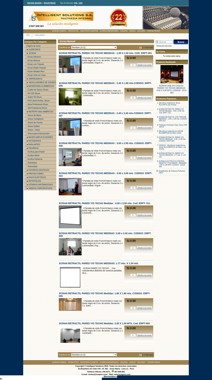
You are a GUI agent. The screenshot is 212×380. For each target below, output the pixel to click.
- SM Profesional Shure (36, 108)
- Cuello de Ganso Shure (37, 90)
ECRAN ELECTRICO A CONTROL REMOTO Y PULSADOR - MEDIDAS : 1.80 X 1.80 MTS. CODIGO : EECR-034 (173, 164)
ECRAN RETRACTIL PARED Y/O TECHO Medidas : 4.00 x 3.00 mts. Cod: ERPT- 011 (172, 111)
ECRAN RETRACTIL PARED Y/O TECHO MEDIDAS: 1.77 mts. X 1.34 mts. (172, 155)
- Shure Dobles (33, 126)
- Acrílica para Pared (35, 152)
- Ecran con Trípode (35, 64)
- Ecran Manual (39, 35)
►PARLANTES (33, 144)
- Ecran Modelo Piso (35, 71)
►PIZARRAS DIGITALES (37, 170)
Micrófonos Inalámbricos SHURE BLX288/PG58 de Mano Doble (171, 132)
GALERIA (123, 31)
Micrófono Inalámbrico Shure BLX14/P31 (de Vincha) (169, 104)
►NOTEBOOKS (33, 141)
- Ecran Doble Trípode (36, 68)
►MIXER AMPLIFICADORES (39, 137)
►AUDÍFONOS (33, 49)
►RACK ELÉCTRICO (36, 177)
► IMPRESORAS (34, 79)
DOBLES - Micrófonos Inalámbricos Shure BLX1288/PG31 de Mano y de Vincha (172, 147)
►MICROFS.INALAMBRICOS (39, 112)
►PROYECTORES (35, 174)
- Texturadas (31, 166)
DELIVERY (141, 31)
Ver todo (149, 47)
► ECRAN (31, 53)
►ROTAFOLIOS (33, 181)
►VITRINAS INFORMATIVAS (39, 185)
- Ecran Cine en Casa (36, 75)
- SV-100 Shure (33, 93)
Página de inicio (33, 46)
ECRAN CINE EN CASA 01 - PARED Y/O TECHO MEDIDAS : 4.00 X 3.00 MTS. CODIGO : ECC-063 (172, 89)
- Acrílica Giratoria (34, 159)
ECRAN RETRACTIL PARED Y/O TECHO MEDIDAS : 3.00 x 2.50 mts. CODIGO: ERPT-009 (172, 139)
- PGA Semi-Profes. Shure (38, 101)
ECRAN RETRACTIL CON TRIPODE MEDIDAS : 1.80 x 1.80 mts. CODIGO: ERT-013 (173, 119)
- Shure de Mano (33, 115)
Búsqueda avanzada (164, 46)
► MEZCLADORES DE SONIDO (41, 82)
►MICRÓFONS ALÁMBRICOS (40, 86)
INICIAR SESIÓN (34, 3)
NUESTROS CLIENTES (89, 31)
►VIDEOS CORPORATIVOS (39, 188)
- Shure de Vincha (34, 122)
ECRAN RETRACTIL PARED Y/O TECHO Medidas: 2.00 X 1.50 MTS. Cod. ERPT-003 (104, 323)
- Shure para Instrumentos (38, 133)
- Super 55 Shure (34, 97)
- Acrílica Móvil (32, 155)
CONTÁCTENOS (153, 31)
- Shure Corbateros (34, 119)
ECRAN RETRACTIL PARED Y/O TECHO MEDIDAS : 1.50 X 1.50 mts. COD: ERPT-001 (105, 53)
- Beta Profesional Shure (37, 104)
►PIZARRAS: (32, 148)
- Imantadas (31, 163)
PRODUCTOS (73, 31)
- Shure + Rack (33, 130)
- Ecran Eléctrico (33, 57)
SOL (76, 3)
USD (80, 3)
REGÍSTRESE (50, 3)
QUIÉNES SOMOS (59, 31)
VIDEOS (132, 31)
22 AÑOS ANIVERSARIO (109, 31)
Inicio (28, 35)
